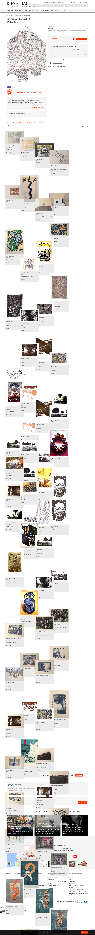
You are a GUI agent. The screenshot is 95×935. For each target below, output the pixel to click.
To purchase (30, 880)
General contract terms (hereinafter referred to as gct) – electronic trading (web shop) (78, 892)
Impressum (71, 883)
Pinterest (67, 856)
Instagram (59, 856)
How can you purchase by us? (76, 889)
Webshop (18, 10)
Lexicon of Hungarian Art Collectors (57, 880)
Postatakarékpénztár (53, 885)
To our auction (31, 878)
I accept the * (16, 798)
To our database (31, 883)
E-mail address (52, 792)
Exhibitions (45, 10)
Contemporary (58, 59)
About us (70, 10)
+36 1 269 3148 (46, 2)
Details (55, 932)
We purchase (9, 880)
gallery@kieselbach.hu (58, 2)
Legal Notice (71, 880)
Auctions (10, 10)
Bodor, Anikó (18, 15)
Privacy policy (20, 798)
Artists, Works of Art (31, 10)
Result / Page (85, 126)
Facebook (51, 856)
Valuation (54, 10)
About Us (70, 878)
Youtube (75, 856)
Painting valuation (32, 876)
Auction (8, 876)
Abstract (65, 59)
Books (63, 10)
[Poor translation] (5, 912)
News (69, 876)
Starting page (10, 15)
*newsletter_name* (13, 792)
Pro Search (50, 883)
